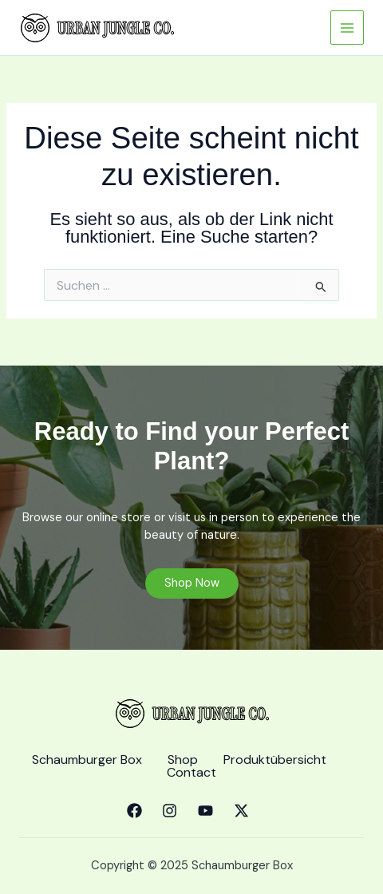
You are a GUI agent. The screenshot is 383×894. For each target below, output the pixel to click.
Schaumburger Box (87, 760)
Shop (183, 760)
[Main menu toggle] (347, 27)
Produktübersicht (274, 760)
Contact (191, 772)
